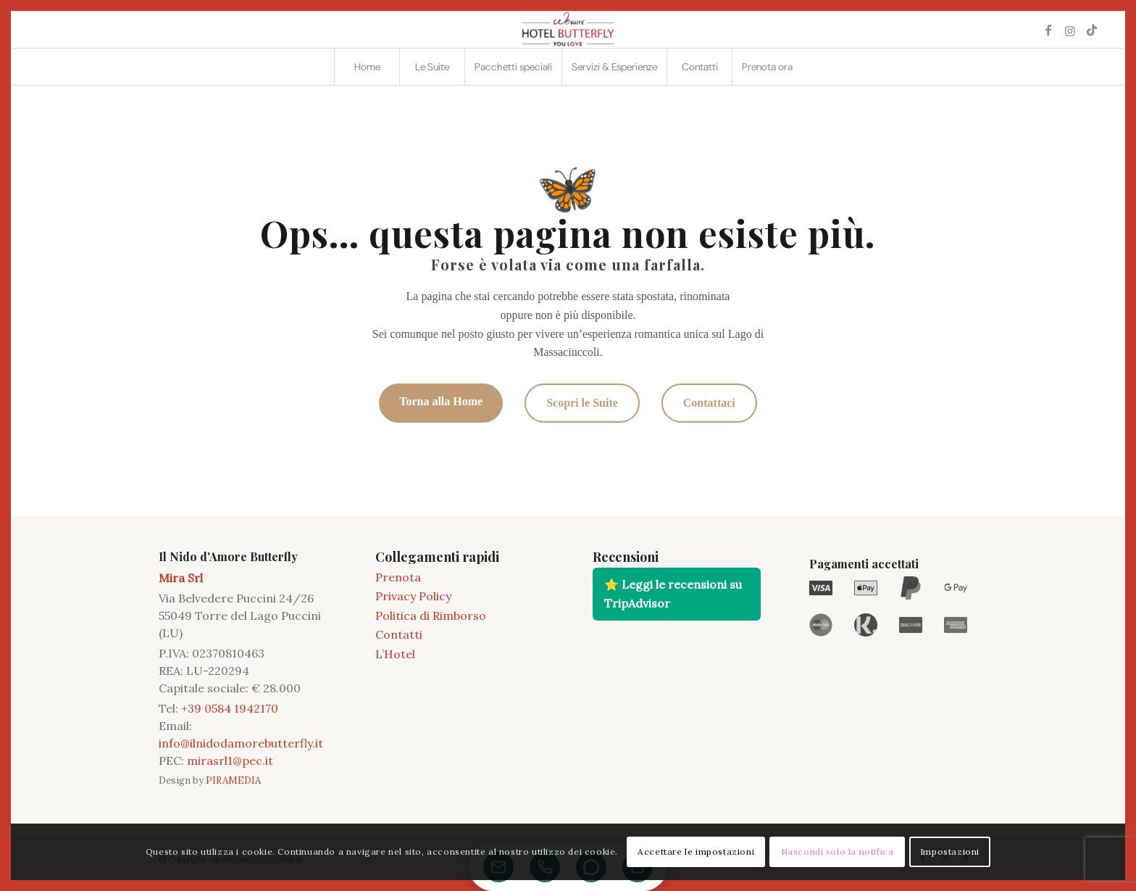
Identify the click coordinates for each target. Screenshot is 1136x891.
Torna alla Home (441, 401)
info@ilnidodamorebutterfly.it (241, 743)
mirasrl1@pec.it (230, 760)
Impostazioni (950, 851)
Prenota (398, 577)
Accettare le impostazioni (696, 851)
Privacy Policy (413, 596)
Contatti (398, 634)
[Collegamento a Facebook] (1048, 30)
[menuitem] (366, 67)
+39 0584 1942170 (229, 708)
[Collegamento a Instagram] (1070, 30)
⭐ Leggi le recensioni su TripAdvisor (673, 593)
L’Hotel (395, 654)
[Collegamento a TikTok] (1092, 30)
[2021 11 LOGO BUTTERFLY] (568, 30)
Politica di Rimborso (430, 615)
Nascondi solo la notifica (837, 851)
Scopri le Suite (582, 403)
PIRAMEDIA (233, 780)
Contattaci (709, 403)
